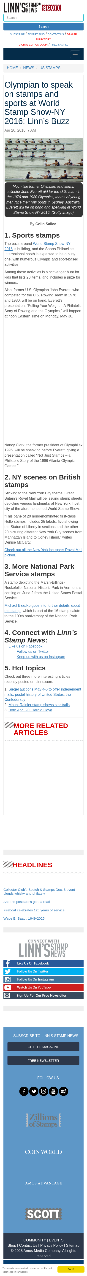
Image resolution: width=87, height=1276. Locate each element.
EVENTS (56, 1240)
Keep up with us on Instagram (41, 657)
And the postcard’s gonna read (26, 902)
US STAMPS (50, 68)
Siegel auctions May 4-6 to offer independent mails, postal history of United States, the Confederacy (43, 694)
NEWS (28, 68)
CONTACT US (56, 34)
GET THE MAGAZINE (43, 1047)
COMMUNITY (34, 1240)
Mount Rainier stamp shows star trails (39, 705)
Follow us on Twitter (33, 651)
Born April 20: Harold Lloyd (30, 710)
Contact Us (28, 1245)
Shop (12, 1245)
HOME (12, 68)
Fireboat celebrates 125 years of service (34, 910)
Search (43, 26)
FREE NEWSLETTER (43, 1060)
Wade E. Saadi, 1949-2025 (24, 918)
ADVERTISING (36, 34)
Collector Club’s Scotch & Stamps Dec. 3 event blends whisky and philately (39, 891)
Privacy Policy (51, 1245)
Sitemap (72, 1245)
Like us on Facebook (26, 646)
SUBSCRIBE (17, 34)
